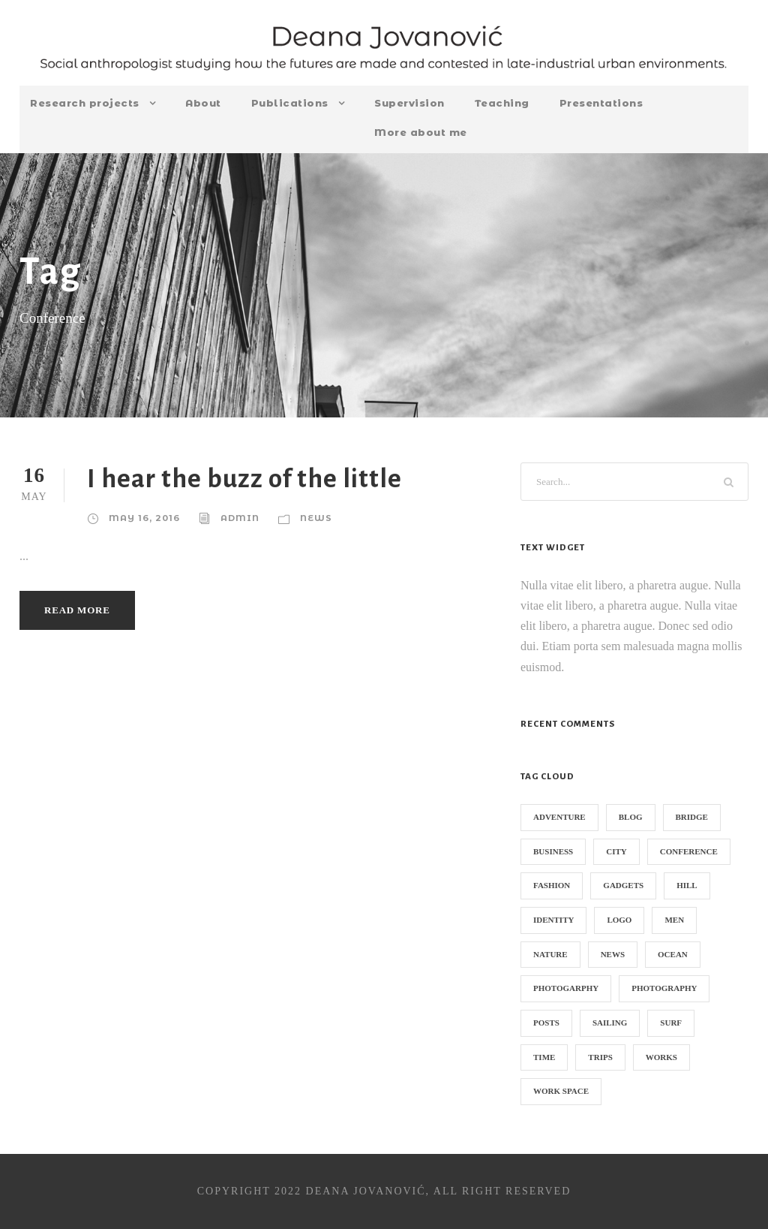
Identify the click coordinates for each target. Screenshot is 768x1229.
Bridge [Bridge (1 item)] (692, 816)
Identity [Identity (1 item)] (553, 919)
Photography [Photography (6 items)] (664, 988)
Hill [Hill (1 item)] (687, 885)
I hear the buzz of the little (244, 479)
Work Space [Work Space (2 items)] (561, 1090)
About (203, 103)
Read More (77, 610)
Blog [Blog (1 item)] (631, 816)
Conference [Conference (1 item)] (689, 851)
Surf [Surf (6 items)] (671, 1022)
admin (240, 518)
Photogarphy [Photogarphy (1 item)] (565, 988)
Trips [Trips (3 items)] (600, 1057)
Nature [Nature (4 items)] (550, 954)
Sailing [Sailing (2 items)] (609, 1022)
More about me (420, 132)
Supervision (409, 103)
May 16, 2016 (144, 518)
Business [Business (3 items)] (553, 851)
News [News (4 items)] (613, 954)
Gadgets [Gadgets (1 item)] (623, 885)
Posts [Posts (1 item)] (546, 1022)
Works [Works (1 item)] (661, 1057)
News (316, 518)
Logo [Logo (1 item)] (619, 919)
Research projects (85, 103)
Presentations (602, 103)
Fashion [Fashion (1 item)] (551, 885)
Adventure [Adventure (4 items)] (559, 816)
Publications (289, 103)
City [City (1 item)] (616, 851)
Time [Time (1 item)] (544, 1057)
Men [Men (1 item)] (674, 919)
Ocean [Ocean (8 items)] (673, 954)
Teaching (502, 103)
